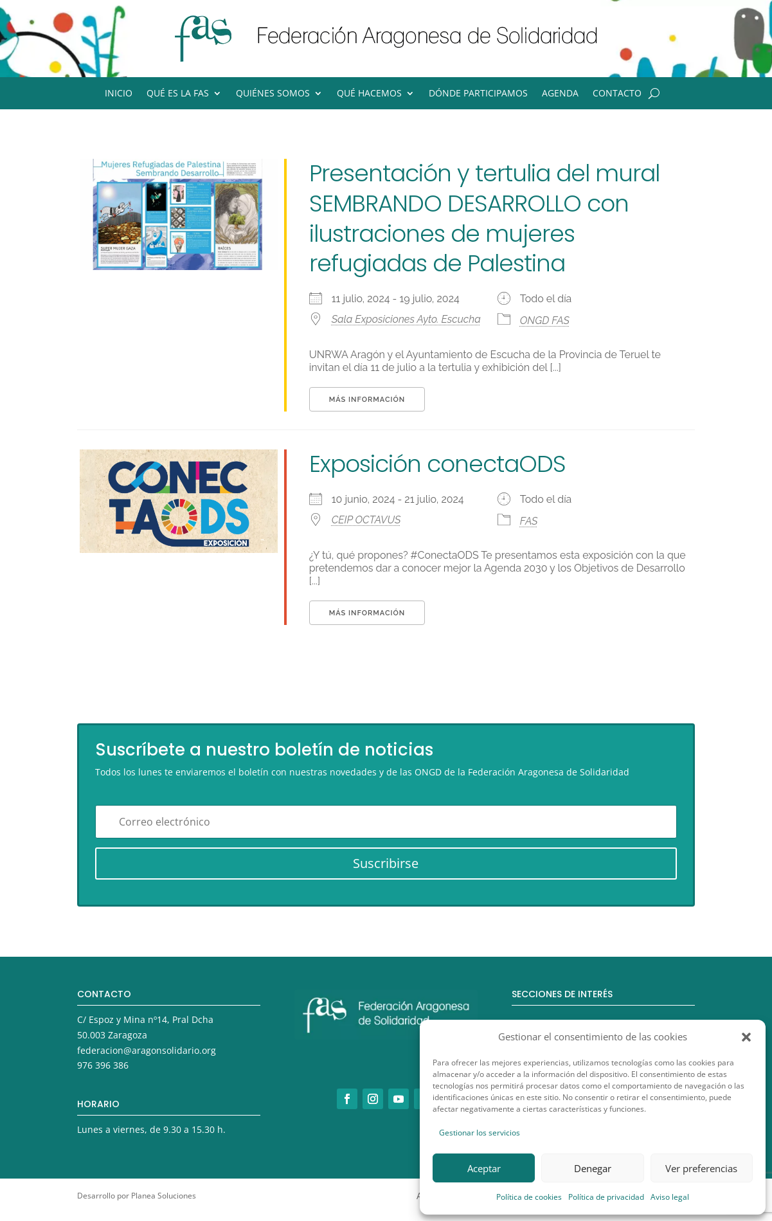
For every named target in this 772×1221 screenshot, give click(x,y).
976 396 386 (103, 1065)
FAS (529, 521)
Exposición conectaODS (437, 464)
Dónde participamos (478, 94)
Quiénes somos (273, 94)
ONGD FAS (545, 320)
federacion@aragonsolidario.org (146, 1050)
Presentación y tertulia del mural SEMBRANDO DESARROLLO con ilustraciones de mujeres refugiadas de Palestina (484, 218)
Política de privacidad (606, 1196)
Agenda (560, 94)
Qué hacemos (369, 94)
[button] (746, 1037)
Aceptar (484, 1168)
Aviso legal (670, 1196)
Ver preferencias (701, 1168)
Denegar (592, 1168)
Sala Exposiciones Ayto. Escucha (406, 319)
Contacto (617, 94)
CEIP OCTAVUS (366, 520)
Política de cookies (529, 1196)
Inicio (118, 94)
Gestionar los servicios (479, 1132)
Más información (367, 399)
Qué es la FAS (178, 94)
